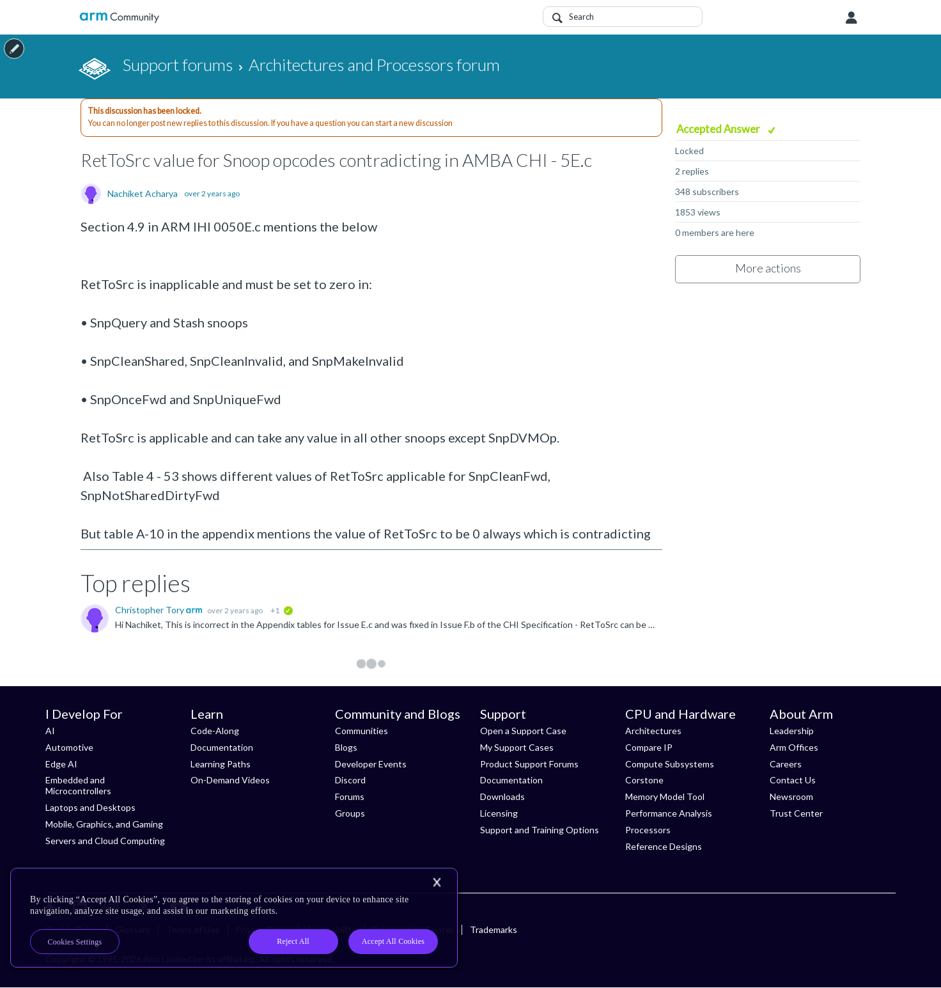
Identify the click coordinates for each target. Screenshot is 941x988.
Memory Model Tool (664, 796)
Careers (786, 763)
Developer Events (371, 763)
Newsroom (791, 796)
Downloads (502, 796)
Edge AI (61, 763)
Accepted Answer (719, 129)
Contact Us (793, 779)
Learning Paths (221, 763)
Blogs (346, 747)
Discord (350, 779)
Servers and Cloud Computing (105, 840)
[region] (234, 918)
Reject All (293, 941)
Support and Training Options (539, 829)
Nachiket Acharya (142, 194)
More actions (768, 268)
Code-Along (215, 730)
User (851, 18)
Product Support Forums (529, 763)
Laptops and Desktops (90, 807)
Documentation (222, 747)
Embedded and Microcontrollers (78, 785)
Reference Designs (663, 846)
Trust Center (796, 813)
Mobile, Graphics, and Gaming (104, 824)
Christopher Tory (150, 609)
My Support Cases (517, 747)
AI (50, 730)
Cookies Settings (75, 941)
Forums (349, 796)
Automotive (69, 747)
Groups (350, 813)
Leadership (792, 730)
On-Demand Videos (230, 779)
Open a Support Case (523, 730)
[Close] (437, 882)
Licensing (499, 813)
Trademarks (493, 929)
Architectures (653, 730)
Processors (648, 829)
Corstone (644, 779)
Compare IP (649, 747)
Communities (361, 730)
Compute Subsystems (669, 763)
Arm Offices (794, 747)
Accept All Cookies (393, 941)
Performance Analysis (668, 813)
